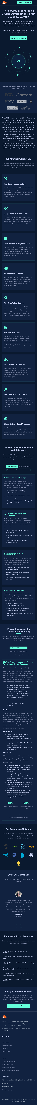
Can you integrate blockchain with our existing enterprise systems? (16, 974)
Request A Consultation (24, 2)
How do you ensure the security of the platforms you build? (18, 957)
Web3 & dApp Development (10, 1070)
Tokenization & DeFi (12, 469)
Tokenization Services (8, 1067)
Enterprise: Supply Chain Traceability (18, 651)
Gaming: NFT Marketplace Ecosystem (18, 655)
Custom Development (24, 466)
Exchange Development (9, 1061)
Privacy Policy (6, 1051)
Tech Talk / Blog (7, 1045)
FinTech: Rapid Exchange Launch (18, 647)
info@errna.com (8, 1086)
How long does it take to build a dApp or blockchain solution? (17, 963)
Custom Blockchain (7, 1064)
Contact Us (5, 1048)
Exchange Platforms (12, 466)
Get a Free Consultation (18, 38)
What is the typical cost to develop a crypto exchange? (15, 951)
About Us (5, 1040)
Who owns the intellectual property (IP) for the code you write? (17, 980)
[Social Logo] (2, 1090)
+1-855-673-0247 (8, 1083)
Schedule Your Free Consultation (18, 1006)
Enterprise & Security (25, 469)
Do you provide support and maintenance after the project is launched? (17, 968)
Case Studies (5, 1043)
